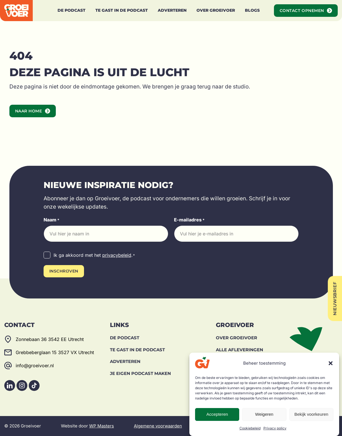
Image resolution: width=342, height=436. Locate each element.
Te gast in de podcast (137, 349)
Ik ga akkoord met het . (94, 255)
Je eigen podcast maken (140, 373)
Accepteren (217, 414)
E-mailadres (189, 220)
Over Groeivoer (236, 337)
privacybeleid (116, 255)
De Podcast (124, 337)
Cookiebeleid (250, 428)
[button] (330, 363)
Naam (52, 220)
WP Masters (101, 426)
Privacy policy (274, 428)
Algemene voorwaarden (158, 426)
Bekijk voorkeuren (311, 414)
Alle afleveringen (239, 349)
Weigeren (264, 414)
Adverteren (125, 361)
